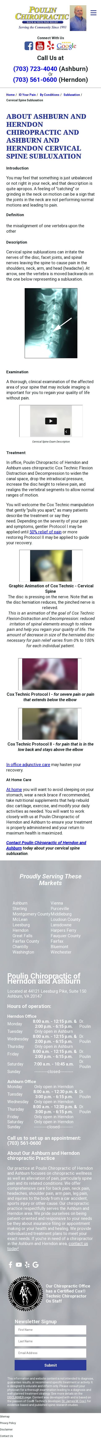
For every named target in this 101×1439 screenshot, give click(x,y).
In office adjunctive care (28, 764)
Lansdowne (61, 924)
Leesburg (21, 924)
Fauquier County (66, 935)
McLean (20, 919)
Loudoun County (65, 919)
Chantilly (20, 946)
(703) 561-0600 (35, 79)
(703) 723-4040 (35, 68)
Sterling (20, 908)
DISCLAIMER (15, 1397)
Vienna (57, 903)
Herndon (20, 930)
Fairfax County (26, 941)
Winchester (61, 952)
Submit (50, 1365)
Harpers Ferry (63, 930)
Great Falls (22, 935)
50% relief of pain (45, 531)
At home (14, 789)
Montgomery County (31, 914)
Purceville (60, 908)
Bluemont (59, 946)
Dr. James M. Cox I (74, 1401)
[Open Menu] (93, 12)
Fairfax (57, 941)
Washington (23, 952)
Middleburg (61, 914)
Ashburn (20, 903)
